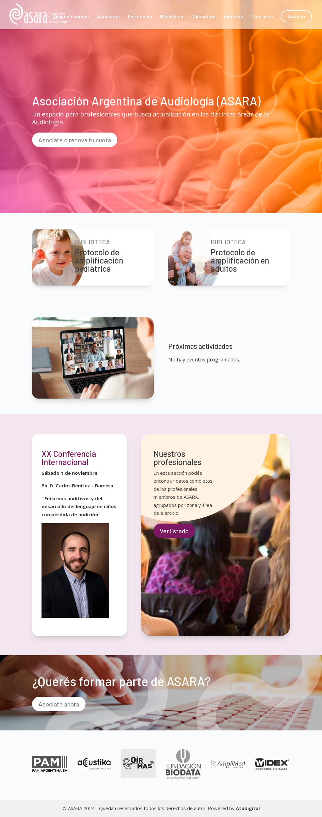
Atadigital (248, 808)
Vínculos (233, 16)
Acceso (296, 16)
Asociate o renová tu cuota (74, 140)
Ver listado (174, 531)
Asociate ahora (58, 704)
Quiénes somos (71, 16)
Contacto (262, 16)
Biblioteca (171, 16)
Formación (140, 16)
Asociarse (108, 16)
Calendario (203, 16)
